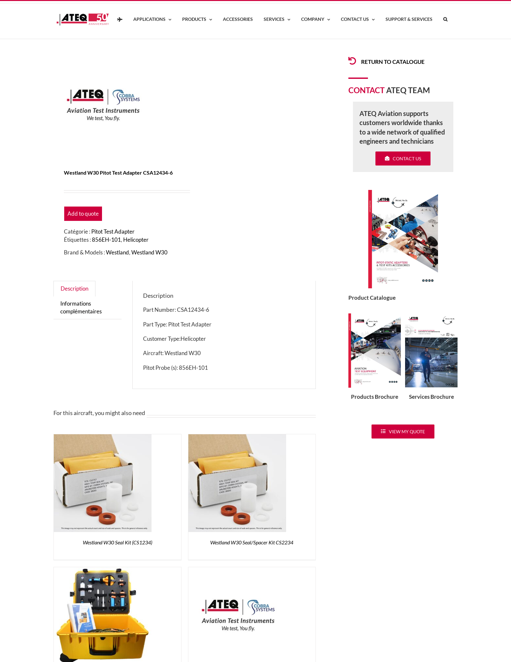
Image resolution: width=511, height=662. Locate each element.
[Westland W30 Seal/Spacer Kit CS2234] (237, 438)
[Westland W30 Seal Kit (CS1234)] (103, 438)
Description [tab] (74, 288)
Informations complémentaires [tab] (81, 307)
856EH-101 (106, 239)
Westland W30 (149, 252)
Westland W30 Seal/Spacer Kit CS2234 (251, 542)
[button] (445, 19)
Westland (117, 252)
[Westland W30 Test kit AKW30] (103, 571)
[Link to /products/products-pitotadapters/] (352, 61)
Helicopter (136, 239)
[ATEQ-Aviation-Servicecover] (431, 316)
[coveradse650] (403, 192)
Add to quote (83, 213)
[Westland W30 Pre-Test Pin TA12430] (237, 571)
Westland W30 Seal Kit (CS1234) (117, 542)
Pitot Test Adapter (113, 231)
